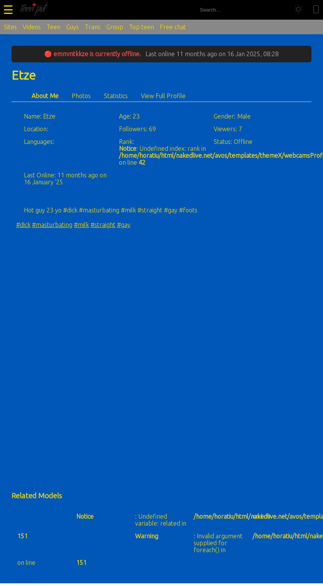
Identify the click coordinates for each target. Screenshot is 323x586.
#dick (23, 224)
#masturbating (52, 224)
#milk (81, 224)
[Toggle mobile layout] (316, 9)
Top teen (141, 26)
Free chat (173, 26)
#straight (102, 224)
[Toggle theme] (298, 9)
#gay (124, 224)
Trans (92, 26)
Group (114, 26)
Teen (53, 26)
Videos (32, 26)
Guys (72, 26)
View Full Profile (163, 95)
